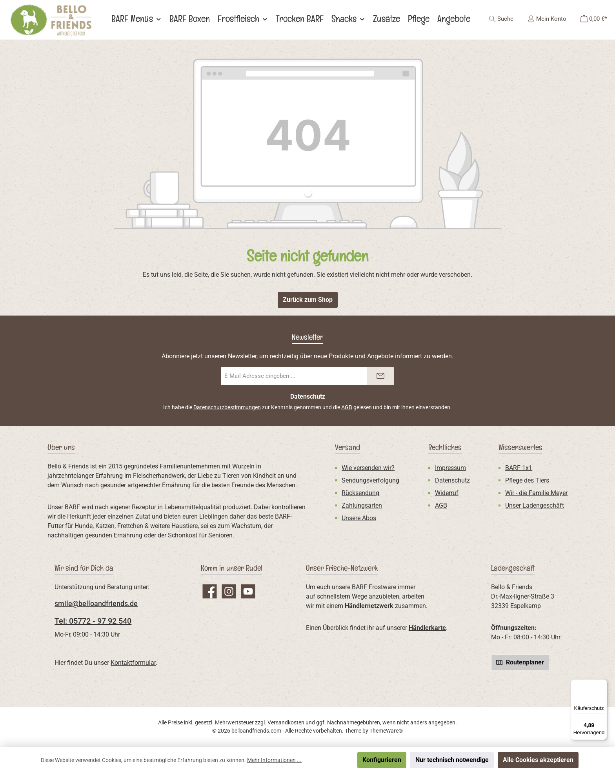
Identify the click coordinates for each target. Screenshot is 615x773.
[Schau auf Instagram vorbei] (229, 591)
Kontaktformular (133, 662)
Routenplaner (520, 662)
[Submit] (380, 376)
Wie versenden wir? (368, 468)
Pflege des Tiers (527, 480)
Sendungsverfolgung (370, 480)
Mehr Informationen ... (274, 760)
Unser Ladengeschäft (534, 505)
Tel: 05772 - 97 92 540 (93, 621)
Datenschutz (452, 480)
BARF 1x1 (518, 468)
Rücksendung (360, 493)
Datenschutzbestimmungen (227, 407)
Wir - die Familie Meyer (536, 493)
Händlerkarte (427, 627)
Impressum (450, 468)
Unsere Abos (359, 518)
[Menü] (602, 684)
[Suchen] (501, 19)
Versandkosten (285, 722)
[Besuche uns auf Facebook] (209, 591)
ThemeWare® (386, 731)
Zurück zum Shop (308, 299)
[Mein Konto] (546, 19)
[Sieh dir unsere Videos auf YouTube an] (248, 591)
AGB (346, 407)
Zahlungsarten (362, 505)
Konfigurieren (381, 760)
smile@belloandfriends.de (96, 603)
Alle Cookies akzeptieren (538, 760)
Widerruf (447, 493)
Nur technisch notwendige (452, 760)
